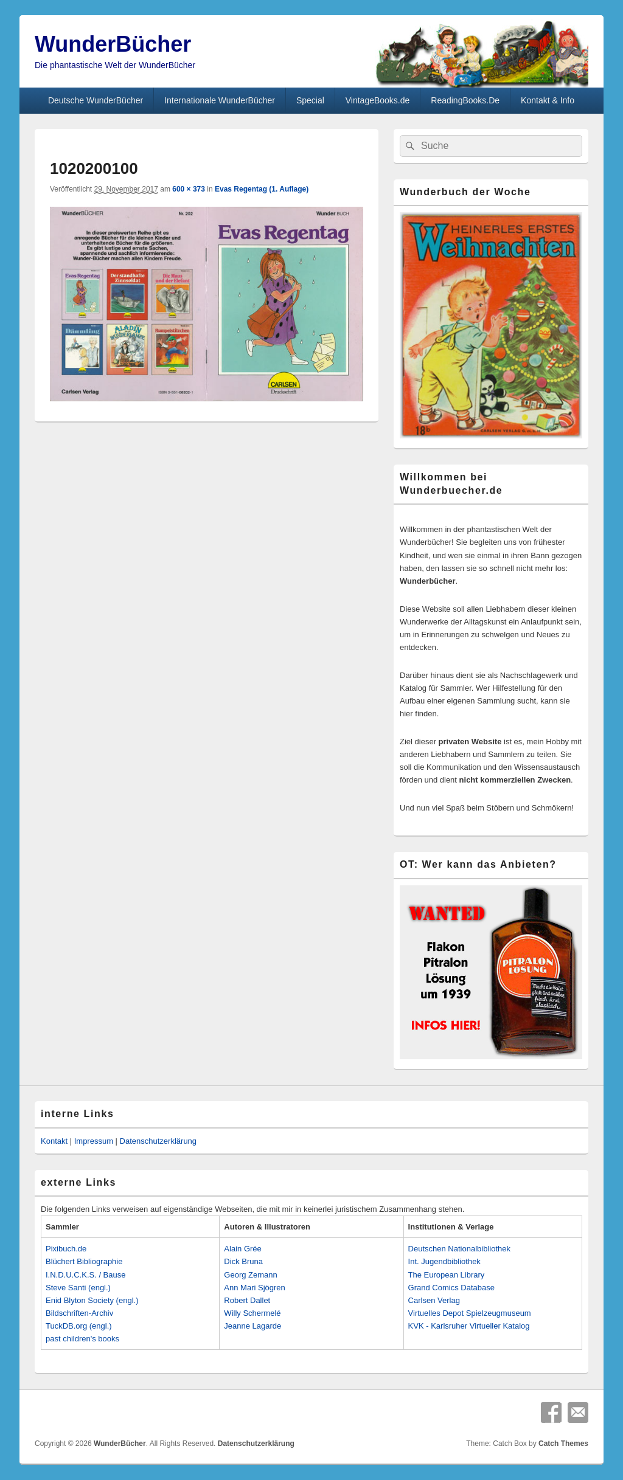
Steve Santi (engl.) (78, 1287)
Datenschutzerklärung (158, 1141)
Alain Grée (242, 1248)
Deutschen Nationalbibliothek (459, 1248)
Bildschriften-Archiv (79, 1313)
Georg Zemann (250, 1274)
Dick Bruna (243, 1261)
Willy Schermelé (252, 1313)
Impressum (93, 1141)
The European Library (446, 1274)
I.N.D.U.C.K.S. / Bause (86, 1274)
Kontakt (54, 1141)
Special (310, 100)
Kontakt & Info (547, 100)
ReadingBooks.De (465, 100)
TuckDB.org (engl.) (79, 1325)
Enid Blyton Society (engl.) (92, 1300)
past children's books (82, 1338)
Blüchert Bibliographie (84, 1261)
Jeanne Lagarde (252, 1325)
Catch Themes (563, 1443)
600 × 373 (188, 189)
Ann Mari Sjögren (254, 1287)
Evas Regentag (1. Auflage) (261, 189)
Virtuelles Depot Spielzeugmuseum (469, 1313)
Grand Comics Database (451, 1287)
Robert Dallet (247, 1300)
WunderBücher (113, 44)
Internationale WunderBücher (219, 100)
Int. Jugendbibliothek (444, 1261)
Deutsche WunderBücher (95, 100)
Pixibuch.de (66, 1248)
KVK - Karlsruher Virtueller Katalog (469, 1325)
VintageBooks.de (378, 100)
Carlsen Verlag (434, 1300)
